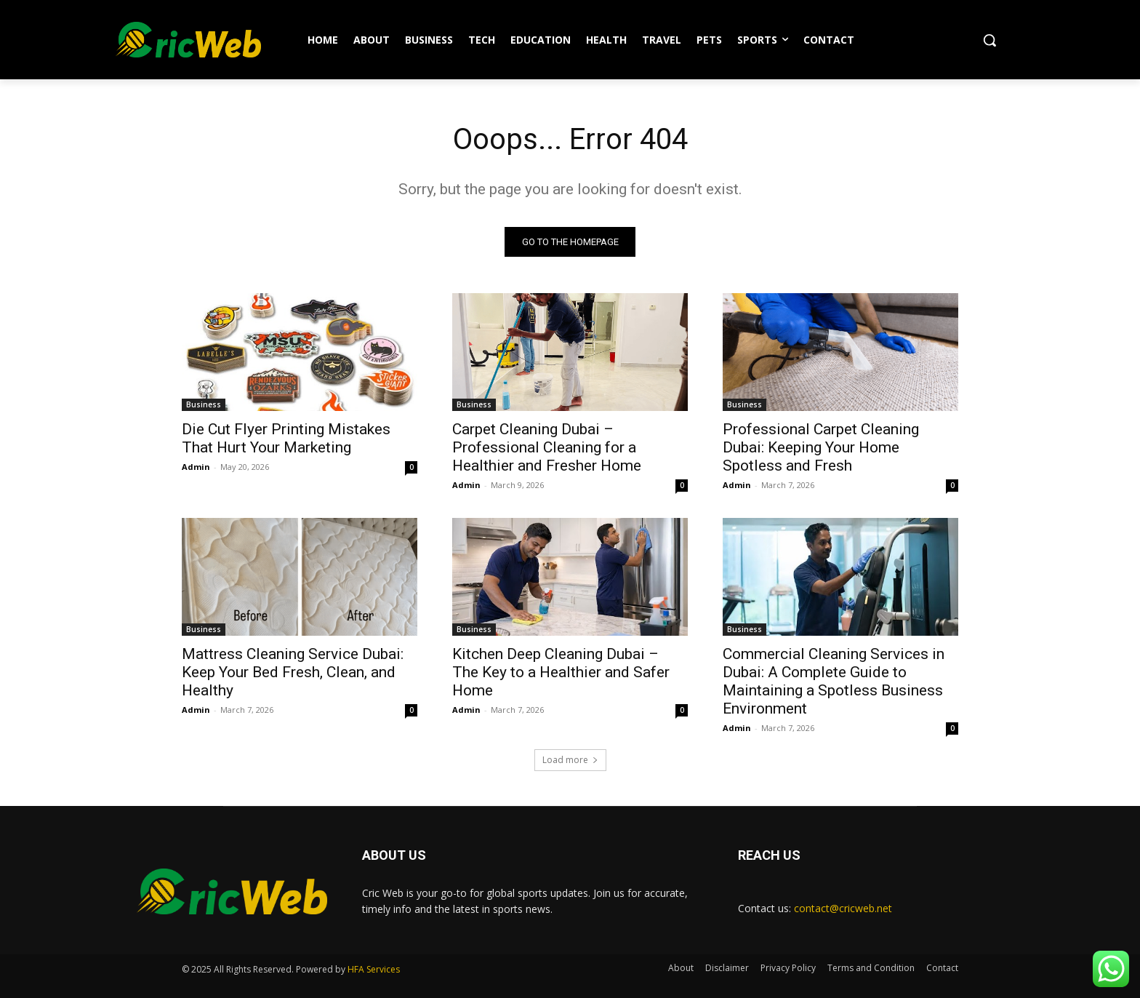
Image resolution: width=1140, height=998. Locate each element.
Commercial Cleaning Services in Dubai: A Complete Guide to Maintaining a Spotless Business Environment (833, 681)
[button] (989, 40)
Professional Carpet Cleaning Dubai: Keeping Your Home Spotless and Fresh (821, 447)
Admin (196, 466)
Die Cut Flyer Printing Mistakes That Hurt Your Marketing (286, 438)
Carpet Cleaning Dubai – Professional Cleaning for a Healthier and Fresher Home (546, 447)
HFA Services (374, 969)
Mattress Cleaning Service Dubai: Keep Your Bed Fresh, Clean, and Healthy (293, 672)
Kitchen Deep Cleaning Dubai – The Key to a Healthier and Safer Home (561, 672)
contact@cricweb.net (843, 908)
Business (203, 404)
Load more (570, 760)
